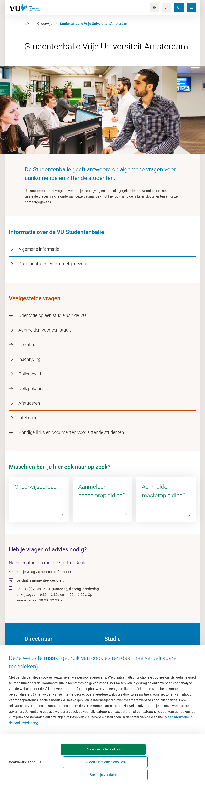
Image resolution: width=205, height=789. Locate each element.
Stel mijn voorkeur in (174, 773)
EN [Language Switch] (154, 7)
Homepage (32, 651)
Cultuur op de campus (40, 660)
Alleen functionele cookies (132, 773)
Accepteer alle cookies (90, 773)
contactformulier (58, 572)
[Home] (27, 24)
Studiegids (112, 660)
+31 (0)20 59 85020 (36, 589)
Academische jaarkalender (124, 651)
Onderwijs (44, 24)
